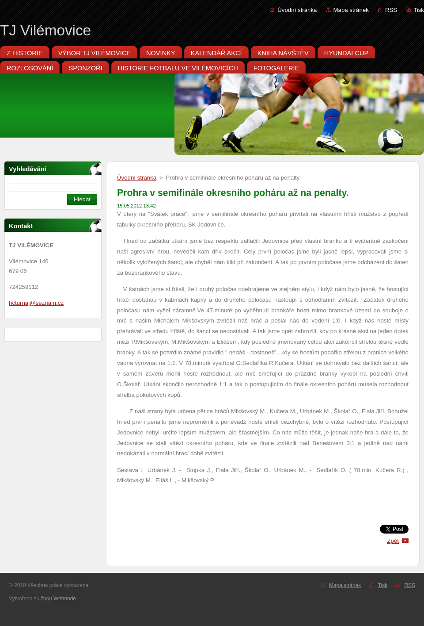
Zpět (393, 541)
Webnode (64, 598)
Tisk (418, 10)
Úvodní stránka (297, 10)
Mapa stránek (351, 10)
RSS (391, 10)
